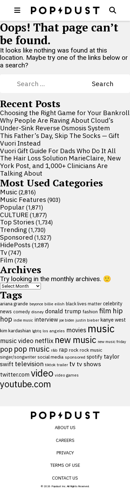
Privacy (65, 453)
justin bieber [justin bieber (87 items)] (87, 320)
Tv (3, 252)
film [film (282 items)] (105, 310)
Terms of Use (65, 465)
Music (8, 192)
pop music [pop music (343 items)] (32, 349)
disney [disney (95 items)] (37, 311)
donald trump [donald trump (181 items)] (63, 311)
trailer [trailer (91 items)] (62, 364)
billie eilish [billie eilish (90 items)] (54, 303)
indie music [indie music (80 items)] (23, 320)
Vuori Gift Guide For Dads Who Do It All (58, 151)
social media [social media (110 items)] (50, 357)
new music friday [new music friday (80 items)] (112, 341)
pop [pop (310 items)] (6, 349)
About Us (65, 427)
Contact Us (65, 478)
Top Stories (17, 222)
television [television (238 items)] (29, 364)
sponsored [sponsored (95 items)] (75, 357)
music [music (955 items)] (101, 328)
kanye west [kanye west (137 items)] (113, 319)
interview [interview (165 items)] (46, 319)
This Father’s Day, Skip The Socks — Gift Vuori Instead (59, 139)
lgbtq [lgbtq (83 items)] (36, 330)
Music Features (23, 199)
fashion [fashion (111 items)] (90, 311)
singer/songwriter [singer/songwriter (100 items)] (18, 357)
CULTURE (14, 215)
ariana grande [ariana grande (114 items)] (14, 303)
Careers (65, 440)
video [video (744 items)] (42, 373)
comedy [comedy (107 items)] (21, 312)
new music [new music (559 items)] (75, 339)
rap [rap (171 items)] (63, 349)
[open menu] (17, 10)
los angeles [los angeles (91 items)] (54, 330)
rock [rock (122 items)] (73, 350)
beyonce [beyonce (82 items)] (36, 304)
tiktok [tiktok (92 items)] (50, 364)
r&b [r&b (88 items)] (54, 350)
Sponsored (16, 237)
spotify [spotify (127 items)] (94, 356)
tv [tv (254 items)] (72, 363)
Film (6, 260)
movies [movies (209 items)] (76, 330)
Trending (13, 229)
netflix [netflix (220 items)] (44, 340)
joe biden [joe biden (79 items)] (66, 320)
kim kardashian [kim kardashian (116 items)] (15, 330)
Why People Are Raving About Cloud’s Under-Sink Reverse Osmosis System (56, 124)
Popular (12, 207)
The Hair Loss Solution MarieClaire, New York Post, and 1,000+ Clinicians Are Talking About (60, 165)
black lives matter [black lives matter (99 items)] (84, 303)
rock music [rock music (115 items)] (91, 350)
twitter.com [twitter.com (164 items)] (14, 374)
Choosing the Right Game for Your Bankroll (65, 113)
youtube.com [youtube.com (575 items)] (25, 384)
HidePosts (15, 245)
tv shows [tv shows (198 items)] (89, 364)
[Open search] (112, 10)
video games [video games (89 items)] (67, 375)
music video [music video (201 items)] (16, 341)
